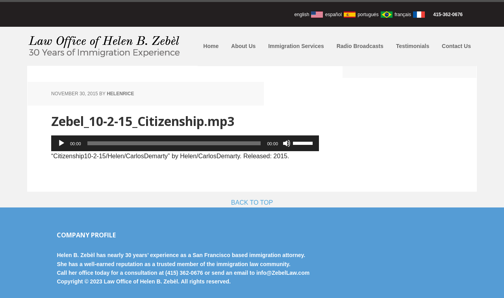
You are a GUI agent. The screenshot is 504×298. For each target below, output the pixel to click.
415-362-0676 (448, 14)
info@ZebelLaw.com (282, 273)
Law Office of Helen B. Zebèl (105, 46)
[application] (185, 143)
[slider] (174, 143)
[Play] (61, 143)
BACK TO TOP (252, 202)
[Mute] (287, 143)
